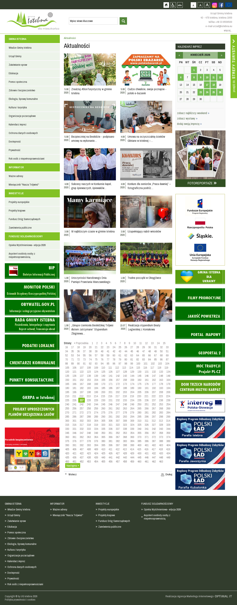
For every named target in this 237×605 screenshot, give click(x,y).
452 (82, 461)
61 (119, 355)
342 (154, 429)
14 (158, 343)
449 (168, 457)
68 (161, 355)
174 (132, 384)
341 (146, 429)
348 (89, 433)
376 (74, 441)
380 (103, 441)
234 (132, 400)
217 (117, 396)
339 (132, 429)
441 (110, 457)
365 (103, 437)
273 (89, 412)
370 (139, 437)
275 (103, 412)
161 (146, 380)
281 (146, 412)
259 (96, 408)
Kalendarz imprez (17, 124)
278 (125, 412)
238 (161, 400)
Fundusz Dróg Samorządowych (24, 219)
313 (161, 421)
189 (132, 388)
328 (161, 425)
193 (161, 388)
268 (161, 408)
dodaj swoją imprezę (189, 123)
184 (96, 388)
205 (139, 392)
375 (67, 441)
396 (110, 445)
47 (143, 351)
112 (117, 367)
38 (90, 351)
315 (67, 425)
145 (139, 376)
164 (168, 380)
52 (66, 355)
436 (74, 457)
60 (114, 355)
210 (67, 396)
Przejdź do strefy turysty (234, 66)
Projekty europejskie (19, 202)
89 (72, 363)
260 (103, 408)
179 (168, 384)
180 (67, 388)
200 (103, 392)
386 (146, 441)
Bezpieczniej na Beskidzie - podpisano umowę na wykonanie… (92, 139)
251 (146, 404)
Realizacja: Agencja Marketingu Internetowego (190, 596)
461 (146, 461)
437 (82, 457)
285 (67, 416)
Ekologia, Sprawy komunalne (23, 99)
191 (146, 388)
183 (89, 388)
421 (74, 453)
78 (114, 359)
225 (67, 400)
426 (110, 453)
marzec (179, 55)
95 (108, 363)
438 (89, 457)
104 (167, 363)
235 (139, 400)
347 (82, 433)
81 (131, 359)
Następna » (72, 465)
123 (89, 372)
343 (161, 429)
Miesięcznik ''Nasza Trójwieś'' (24, 184)
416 (146, 449)
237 (154, 400)
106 (74, 367)
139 (96, 376)
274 (96, 412)
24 (114, 347)
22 (102, 347)
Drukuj (169, 474)
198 (89, 392)
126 (110, 372)
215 (103, 396)
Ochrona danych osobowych (23, 133)
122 (82, 372)
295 (139, 416)
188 (125, 388)
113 (124, 367)
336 (110, 429)
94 (102, 363)
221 (146, 396)
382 (118, 441)
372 (154, 437)
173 (125, 384)
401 (146, 445)
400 (139, 445)
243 (89, 404)
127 (118, 372)
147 (154, 376)
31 (155, 347)
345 (67, 433)
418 (161, 449)
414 (132, 449)
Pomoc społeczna (18, 81)
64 (137, 355)
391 (74, 445)
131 (146, 372)
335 (103, 429)
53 (72, 355)
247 (118, 404)
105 (67, 367)
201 (110, 392)
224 (168, 396)
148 (161, 376)
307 (118, 421)
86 (161, 359)
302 (82, 421)
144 (132, 376)
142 (118, 376)
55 (84, 355)
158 (125, 380)
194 (168, 388)
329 (168, 425)
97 (119, 363)
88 (66, 363)
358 (161, 433)
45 (131, 351)
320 (103, 425)
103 (160, 363)
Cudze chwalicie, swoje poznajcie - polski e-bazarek (147, 91)
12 (146, 343)
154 (96, 380)
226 (74, 400)
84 (149, 359)
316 (74, 425)
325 (139, 425)
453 (89, 461)
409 (96, 449)
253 (161, 404)
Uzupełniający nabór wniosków (144, 231)
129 (132, 372)
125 (103, 372)
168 (89, 384)
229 (96, 400)
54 (78, 355)
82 (137, 359)
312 (154, 421)
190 (139, 388)
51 (167, 351)
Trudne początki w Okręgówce (144, 278)
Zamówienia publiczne (20, 227)
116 (145, 367)
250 (139, 404)
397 (118, 445)
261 (110, 408)
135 (67, 376)
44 (125, 351)
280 (139, 412)
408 (89, 449)
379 (96, 441)
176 (146, 384)
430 (139, 453)
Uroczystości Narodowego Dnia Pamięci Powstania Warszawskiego (90, 280)
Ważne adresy (16, 176)
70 (66, 359)
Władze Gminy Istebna (20, 47)
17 (72, 347)
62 (125, 355)
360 (67, 437)
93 (96, 363)
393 (89, 445)
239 (168, 400)
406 (74, 449)
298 (161, 416)
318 (89, 425)
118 (159, 367)
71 (72, 359)
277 (118, 412)
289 (96, 416)
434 (168, 453)
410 (103, 449)
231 (110, 400)
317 (82, 425)
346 (74, 433)
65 (143, 355)
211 (74, 396)
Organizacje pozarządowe (22, 116)
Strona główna (166, 5)
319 (96, 425)
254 (168, 404)
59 (108, 355)
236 (146, 400)
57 (96, 355)
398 (125, 445)
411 (110, 449)
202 (118, 392)
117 (152, 367)
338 (125, 429)
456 (110, 461)
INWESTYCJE (16, 193)
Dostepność (15, 141)
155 (103, 380)
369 (132, 437)
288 (89, 416)
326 (146, 425)
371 (146, 437)
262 (118, 408)
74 (90, 359)
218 (125, 396)
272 (82, 412)
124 (96, 372)
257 (82, 408)
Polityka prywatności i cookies (20, 599)
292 (118, 416)
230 (103, 400)
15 (164, 343)
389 (168, 441)
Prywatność (14, 150)
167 (82, 384)
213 (89, 396)
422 (82, 453)
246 (110, 404)
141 (110, 376)
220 (139, 396)
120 (67, 372)
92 (90, 363)
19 (84, 347)
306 (110, 421)
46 (137, 351)
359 (168, 433)
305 (103, 421)
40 (102, 351)
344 (168, 429)
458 (125, 461)
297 (154, 416)
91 (84, 363)
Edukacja (13, 73)
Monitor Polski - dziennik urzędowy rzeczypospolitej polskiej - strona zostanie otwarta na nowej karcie (32, 290)
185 (103, 388)
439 (96, 457)
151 (74, 380)
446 (146, 457)
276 (110, 412)
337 (118, 429)
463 (161, 461)
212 (81, 396)
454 (96, 461)
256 (74, 408)
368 (125, 437)
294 (132, 416)
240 (67, 404)
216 (110, 396)
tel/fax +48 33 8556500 (220, 22)
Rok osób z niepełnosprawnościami (26, 158)
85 (155, 359)
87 (167, 359)
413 (125, 449)
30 (149, 347)
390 (67, 445)
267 (154, 408)
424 (96, 453)
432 (154, 453)
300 (67, 421)
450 (67, 461)
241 (74, 404)
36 (78, 351)
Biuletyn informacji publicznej (32, 271)
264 (132, 408)
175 (139, 384)
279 (132, 412)
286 (74, 416)
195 (67, 392)
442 (118, 457)
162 (154, 380)
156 (110, 380)
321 (110, 425)
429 (132, 453)
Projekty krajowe (17, 210)
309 (132, 421)
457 (118, 461)
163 (161, 380)
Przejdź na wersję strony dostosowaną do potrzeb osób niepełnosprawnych (173, 5)
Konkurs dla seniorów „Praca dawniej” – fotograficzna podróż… (149, 186)
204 (132, 392)
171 (110, 384)
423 (89, 453)
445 (139, 457)
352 (118, 433)
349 (96, 433)
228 (89, 400)
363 (89, 437)
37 (84, 351)
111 (110, 367)
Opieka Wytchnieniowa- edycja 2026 (27, 245)
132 (154, 372)
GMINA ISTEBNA (17, 39)
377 (82, 441)
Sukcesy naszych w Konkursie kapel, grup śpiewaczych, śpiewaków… (91, 186)
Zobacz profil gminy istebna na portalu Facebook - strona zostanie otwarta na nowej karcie (221, 5)
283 (161, 412)
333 (89, 429)
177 (154, 384)
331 (74, 429)
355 (139, 433)
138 (89, 376)
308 (125, 421)
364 (96, 437)
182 (82, 388)
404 (168, 445)
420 (67, 453)
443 (125, 457)
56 (90, 355)
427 (118, 453)
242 (82, 404)
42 (114, 351)
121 (74, 372)
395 (103, 445)
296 (146, 416)
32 (161, 347)
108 (89, 367)
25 (119, 347)
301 (74, 421)
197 (82, 392)
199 (96, 392)
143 (125, 376)
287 (82, 416)
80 (125, 359)
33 (167, 347)
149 (168, 376)
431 (146, 453)
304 (96, 421)
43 (119, 351)
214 (96, 396)
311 (146, 421)
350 (103, 433)
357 (154, 433)
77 (108, 359)
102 (153, 363)
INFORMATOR (16, 167)
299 (168, 416)
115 (138, 367)
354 (132, 433)
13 (152, 343)
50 (161, 351)
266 (146, 408)
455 (103, 461)
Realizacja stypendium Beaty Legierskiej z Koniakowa (144, 327)
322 (118, 425)
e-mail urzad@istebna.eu (219, 26)
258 (89, 408)
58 (102, 355)
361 (74, 437)
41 (108, 351)
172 (118, 384)
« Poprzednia (81, 343)
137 (82, 376)
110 (103, 367)
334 (96, 429)
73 (84, 359)
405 (67, 449)
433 (161, 453)
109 (96, 367)
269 (168, 408)
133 (161, 372)
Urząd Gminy (15, 56)
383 (125, 441)
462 (154, 461)
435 (67, 457)
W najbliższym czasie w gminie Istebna (93, 231)
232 (118, 400)
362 (82, 437)
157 (118, 380)
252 (154, 404)
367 (118, 437)
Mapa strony (180, 5)
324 (132, 425)
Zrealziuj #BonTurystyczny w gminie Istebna (91, 91)
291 (110, 416)
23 (108, 347)
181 (74, 388)
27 (131, 347)
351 (110, 433)
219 (132, 396)
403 (161, 445)
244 (96, 404)
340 (139, 429)
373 (161, 437)
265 (139, 408)
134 (168, 372)
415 (139, 449)
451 (74, 461)
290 (103, 416)
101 (145, 363)
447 (154, 457)
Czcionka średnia (200, 5)
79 (119, 359)
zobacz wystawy (187, 118)
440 (103, 457)
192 (154, 388)
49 (155, 351)
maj (221, 55)
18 (78, 347)
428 (125, 453)
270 (67, 412)
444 (132, 457)
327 (154, 425)
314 (168, 421)
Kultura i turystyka (18, 107)
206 (146, 392)
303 (89, 421)
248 (125, 404)
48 (149, 351)
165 (67, 384)
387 (154, 441)
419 (168, 449)
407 (82, 449)
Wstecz (73, 474)
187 (118, 388)
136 (74, 376)
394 (96, 445)
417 (154, 449)
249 (132, 404)
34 (66, 351)
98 (125, 363)
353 (125, 433)
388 (161, 441)
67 (155, 355)
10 (134, 343)
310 (139, 421)
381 (110, 441)
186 (110, 388)
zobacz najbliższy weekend (193, 113)
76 (102, 359)
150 (67, 380)
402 (154, 445)
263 (125, 408)
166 (74, 384)
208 (161, 392)
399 (132, 445)
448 (161, 457)
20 (90, 347)
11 (140, 343)
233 (125, 400)
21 (96, 347)
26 (125, 347)
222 (154, 396)
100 (138, 363)
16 (66, 347)
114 (131, 367)
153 (89, 380)
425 (103, 453)
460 (139, 461)
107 (82, 367)
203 (125, 392)
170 (103, 384)
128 (125, 372)
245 (103, 404)
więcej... (228, 30)
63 (131, 355)
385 (139, 441)
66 (149, 355)
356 (146, 433)
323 (125, 425)
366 (110, 437)
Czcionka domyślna (193, 5)
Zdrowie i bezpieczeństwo (22, 90)
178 (161, 384)
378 (89, 441)
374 (168, 437)
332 (82, 429)
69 (167, 355)
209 (168, 392)
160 (139, 380)
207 (154, 392)
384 (132, 441)
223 (161, 396)
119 (166, 367)
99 (131, 363)
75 (96, 359)
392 (82, 445)
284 (168, 412)
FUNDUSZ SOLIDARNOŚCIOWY (26, 236)
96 (114, 363)
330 (67, 429)
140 (103, 376)
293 (125, 416)
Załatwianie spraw (18, 64)
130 (139, 372)
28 (137, 347)
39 (96, 351)
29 (143, 347)
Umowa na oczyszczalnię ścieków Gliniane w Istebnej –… (146, 139)
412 (117, 449)
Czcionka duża (207, 5)
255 (67, 408)
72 (78, 359)
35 (72, 351)
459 (132, 461)
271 (74, 412)
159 (132, 380)
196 (74, 392)
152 (82, 380)
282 (154, 412)
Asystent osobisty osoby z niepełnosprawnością (22, 255)
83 (143, 359)
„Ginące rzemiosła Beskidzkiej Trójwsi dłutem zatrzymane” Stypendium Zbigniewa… (92, 329)
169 (96, 384)
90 (78, 363)
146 (146, 376)
